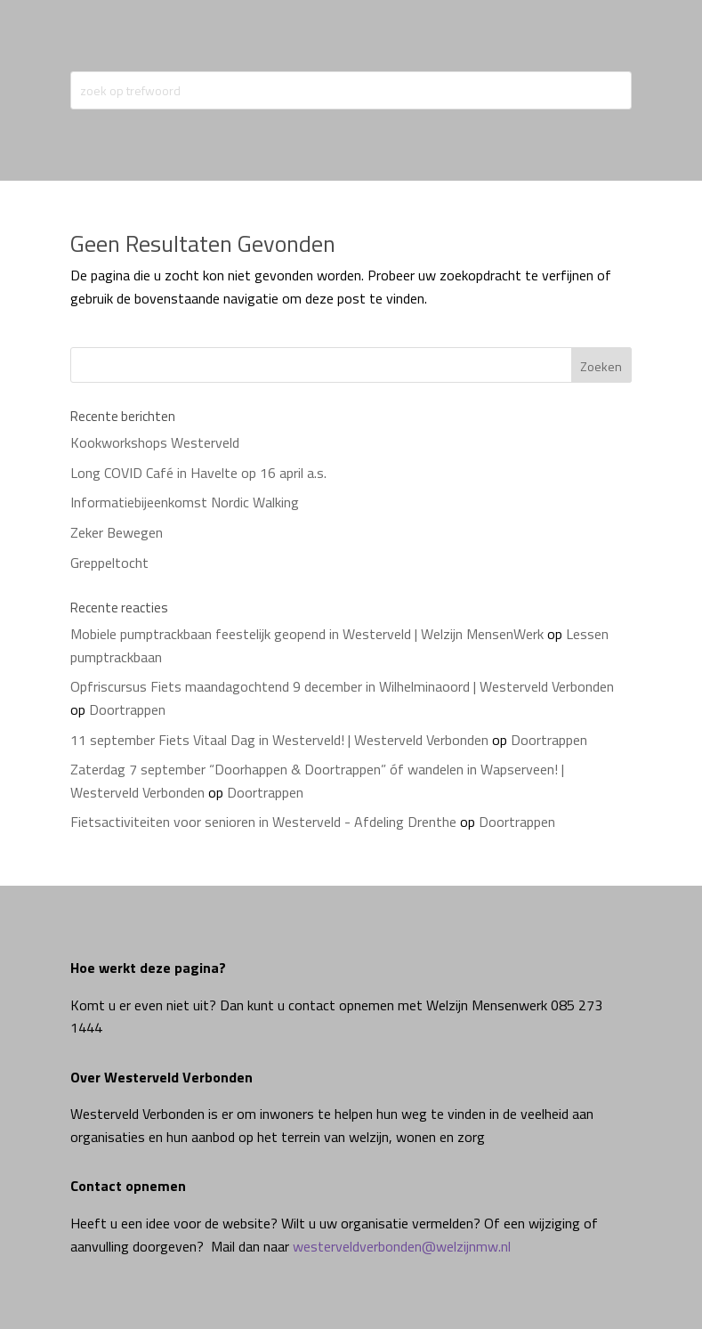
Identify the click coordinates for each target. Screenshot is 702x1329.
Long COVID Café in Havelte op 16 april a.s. (198, 472)
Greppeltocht (109, 562)
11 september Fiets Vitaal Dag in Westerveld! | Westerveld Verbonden (279, 739)
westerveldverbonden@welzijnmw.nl (402, 1246)
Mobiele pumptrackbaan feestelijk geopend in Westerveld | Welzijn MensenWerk (307, 633)
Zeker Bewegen (116, 532)
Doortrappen (127, 709)
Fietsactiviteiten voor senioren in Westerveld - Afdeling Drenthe (263, 821)
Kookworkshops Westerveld (154, 442)
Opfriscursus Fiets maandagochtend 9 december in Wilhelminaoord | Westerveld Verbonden (342, 686)
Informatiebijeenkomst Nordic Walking (184, 502)
